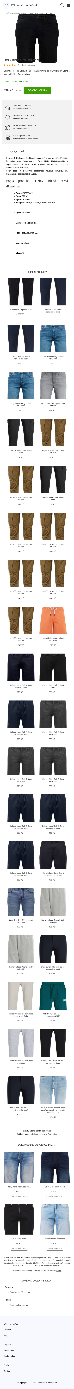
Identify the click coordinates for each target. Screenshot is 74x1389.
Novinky (7, 1330)
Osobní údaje (9, 1356)
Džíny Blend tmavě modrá (55, 1187)
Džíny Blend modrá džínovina (19, 1187)
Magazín (7, 1345)
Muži (18, 13)
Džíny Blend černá (19, 1239)
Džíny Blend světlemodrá (55, 1239)
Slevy (6, 1335)
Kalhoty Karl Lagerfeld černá (21, 310)
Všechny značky (11, 1324)
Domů (7, 13)
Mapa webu (9, 1350)
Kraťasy (42, 1134)
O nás (6, 1365)
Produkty (13, 13)
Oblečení (24, 13)
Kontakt (7, 1371)
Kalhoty (31, 13)
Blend (65, 71)
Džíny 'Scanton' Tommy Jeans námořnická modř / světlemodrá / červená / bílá (53, 1110)
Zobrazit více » (24, 74)
